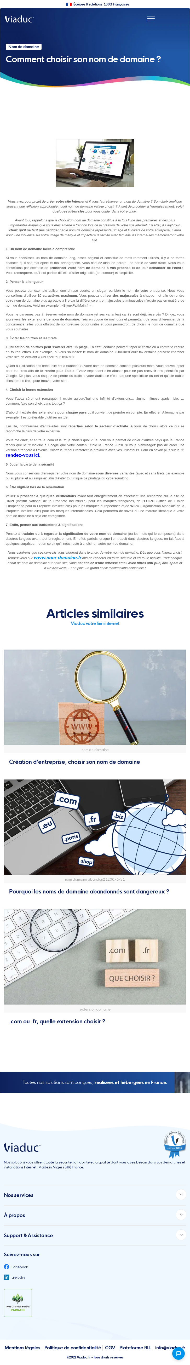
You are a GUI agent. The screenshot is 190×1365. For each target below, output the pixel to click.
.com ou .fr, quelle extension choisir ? (57, 1021)
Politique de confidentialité (72, 1347)
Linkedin (14, 1277)
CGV (110, 1347)
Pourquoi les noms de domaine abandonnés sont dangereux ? (89, 891)
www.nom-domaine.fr (57, 557)
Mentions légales (22, 1347)
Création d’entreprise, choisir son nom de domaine (74, 762)
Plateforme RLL (135, 1347)
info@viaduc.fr (170, 1347)
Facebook (16, 1267)
